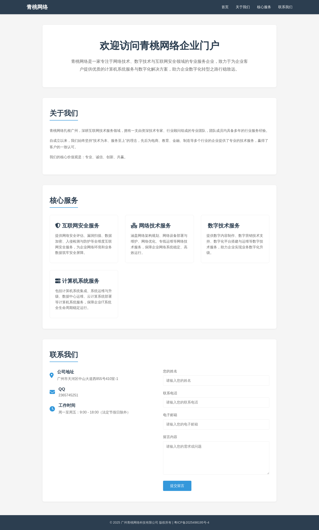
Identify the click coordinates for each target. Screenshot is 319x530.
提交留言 (177, 486)
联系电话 (170, 393)
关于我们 (243, 7)
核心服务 (264, 7)
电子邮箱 (170, 415)
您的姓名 (170, 371)
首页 (225, 7)
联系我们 (285, 7)
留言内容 (170, 437)
